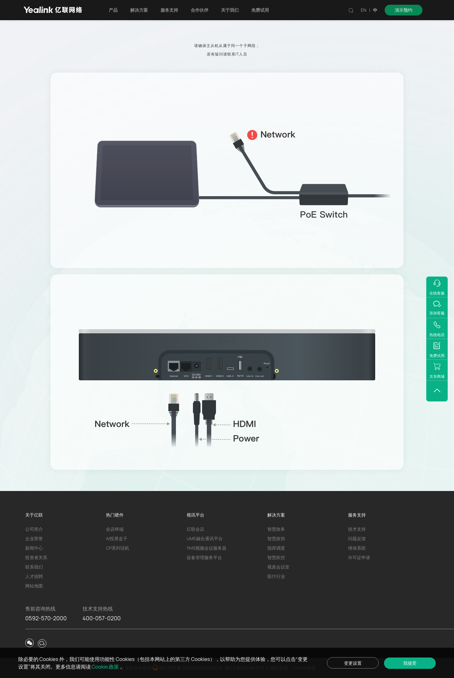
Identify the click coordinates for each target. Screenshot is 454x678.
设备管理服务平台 (204, 557)
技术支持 (357, 529)
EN (363, 10)
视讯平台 (195, 515)
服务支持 (169, 10)
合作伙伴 (199, 10)
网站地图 (34, 586)
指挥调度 (276, 548)
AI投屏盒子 (116, 538)
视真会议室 (278, 567)
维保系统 (357, 548)
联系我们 (34, 567)
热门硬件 (115, 515)
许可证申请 (359, 557)
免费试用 (260, 10)
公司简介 (34, 529)
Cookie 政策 (106, 666)
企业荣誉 (34, 538)
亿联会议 (195, 529)
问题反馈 (357, 538)
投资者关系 (36, 557)
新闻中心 (34, 548)
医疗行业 (276, 576)
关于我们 (230, 10)
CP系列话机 (117, 548)
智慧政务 (276, 529)
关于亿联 (34, 515)
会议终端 (115, 529)
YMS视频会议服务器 (206, 548)
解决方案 (139, 10)
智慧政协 (276, 538)
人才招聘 (34, 576)
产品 (113, 10)
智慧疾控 (276, 557)
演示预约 (403, 10)
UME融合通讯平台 (205, 538)
